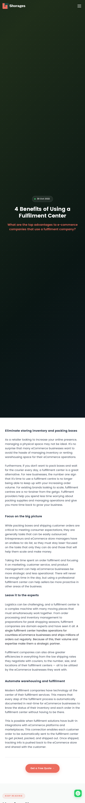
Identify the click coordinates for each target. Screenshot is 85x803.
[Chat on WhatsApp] (78, 793)
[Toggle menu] (79, 6)
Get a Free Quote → (42, 768)
